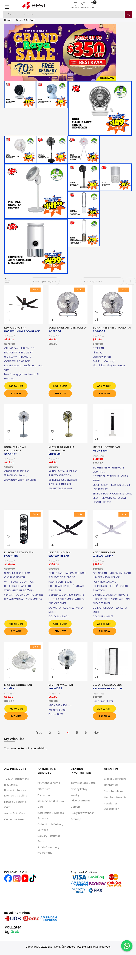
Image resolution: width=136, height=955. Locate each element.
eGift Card (44, 789)
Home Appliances (15, 790)
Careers (75, 806)
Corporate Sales (14, 819)
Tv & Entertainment (16, 778)
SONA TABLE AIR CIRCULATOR (68, 327)
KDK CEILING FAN (15, 327)
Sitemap (76, 819)
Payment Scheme (49, 782)
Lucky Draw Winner (82, 813)
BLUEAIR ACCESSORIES (107, 685)
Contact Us (111, 785)
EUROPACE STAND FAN (18, 552)
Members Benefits (115, 797)
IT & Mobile (11, 785)
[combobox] (64, 14)
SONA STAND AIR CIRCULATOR (15, 448)
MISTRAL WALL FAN (61, 685)
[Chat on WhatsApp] (126, 945)
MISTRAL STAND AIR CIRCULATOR (61, 448)
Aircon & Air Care (14, 813)
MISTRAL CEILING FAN (18, 685)
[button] (8, 312)
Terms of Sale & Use (83, 782)
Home (7, 20)
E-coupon (44, 795)
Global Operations (115, 778)
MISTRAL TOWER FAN (106, 447)
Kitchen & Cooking (15, 795)
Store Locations (113, 791)
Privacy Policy (79, 789)
